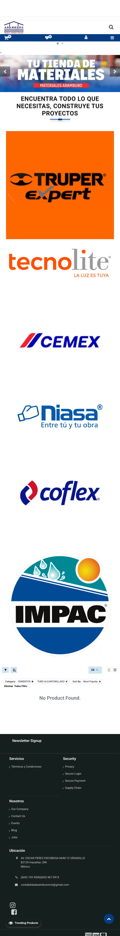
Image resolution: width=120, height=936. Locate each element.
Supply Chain (73, 788)
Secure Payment (75, 780)
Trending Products (23, 923)
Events (15, 823)
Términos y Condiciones (26, 766)
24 (94, 670)
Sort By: (77, 681)
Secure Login (73, 773)
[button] (5, 71)
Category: (10, 681)
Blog (14, 830)
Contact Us (18, 816)
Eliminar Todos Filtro (15, 686)
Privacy (69, 766)
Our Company (19, 809)
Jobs (14, 837)
